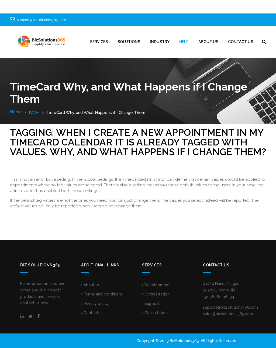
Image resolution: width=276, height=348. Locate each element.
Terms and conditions (102, 294)
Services (99, 42)
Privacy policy (95, 303)
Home (16, 111)
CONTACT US (240, 42)
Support (150, 303)
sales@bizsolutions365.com (228, 314)
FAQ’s (34, 112)
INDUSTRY (160, 42)
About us (90, 285)
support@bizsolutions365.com (41, 20)
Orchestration (156, 294)
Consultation (155, 313)
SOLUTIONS (129, 42)
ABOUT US (208, 42)
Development (156, 285)
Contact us (92, 313)
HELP (184, 42)
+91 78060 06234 (218, 297)
